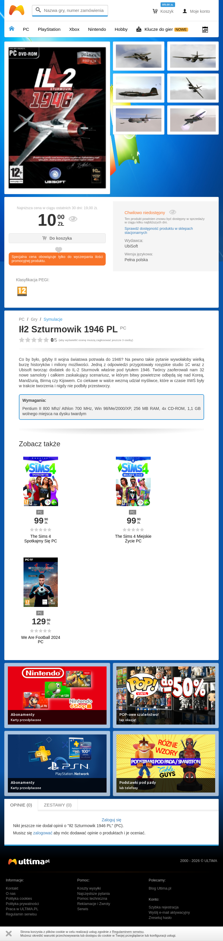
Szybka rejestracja (164, 907)
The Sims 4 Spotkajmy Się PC (40, 538)
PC (21, 319)
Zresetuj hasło (160, 918)
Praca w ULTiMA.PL (22, 909)
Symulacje (53, 319)
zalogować (42, 833)
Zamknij (9, 933)
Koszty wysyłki (89, 888)
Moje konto (196, 11)
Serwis (82, 909)
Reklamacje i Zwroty (93, 904)
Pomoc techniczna (92, 899)
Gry (34, 319)
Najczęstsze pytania (93, 894)
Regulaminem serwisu (127, 931)
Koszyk (163, 11)
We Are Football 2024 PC (40, 639)
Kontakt (12, 888)
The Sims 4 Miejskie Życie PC (133, 538)
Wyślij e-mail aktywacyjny (169, 912)
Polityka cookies (19, 899)
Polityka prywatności (22, 904)
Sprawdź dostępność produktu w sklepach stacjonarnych (159, 231)
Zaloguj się (111, 820)
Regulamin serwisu (21, 914)
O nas (11, 894)
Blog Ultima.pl (160, 888)
